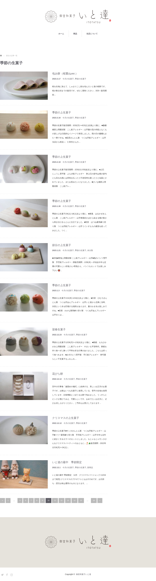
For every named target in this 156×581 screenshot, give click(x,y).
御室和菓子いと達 (83, 574)
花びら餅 (57, 373)
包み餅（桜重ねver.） (65, 73)
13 (68, 500)
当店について (92, 34)
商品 (75, 34)
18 (94, 500)
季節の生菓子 (80, 79)
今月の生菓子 (68, 79)
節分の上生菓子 (61, 245)
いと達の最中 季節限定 (67, 462)
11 (55, 500)
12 (61, 500)
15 (81, 500)
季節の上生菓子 (61, 112)
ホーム (61, 34)
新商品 (90, 467)
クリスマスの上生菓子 (65, 417)
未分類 (90, 250)
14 (74, 500)
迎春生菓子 (59, 329)
